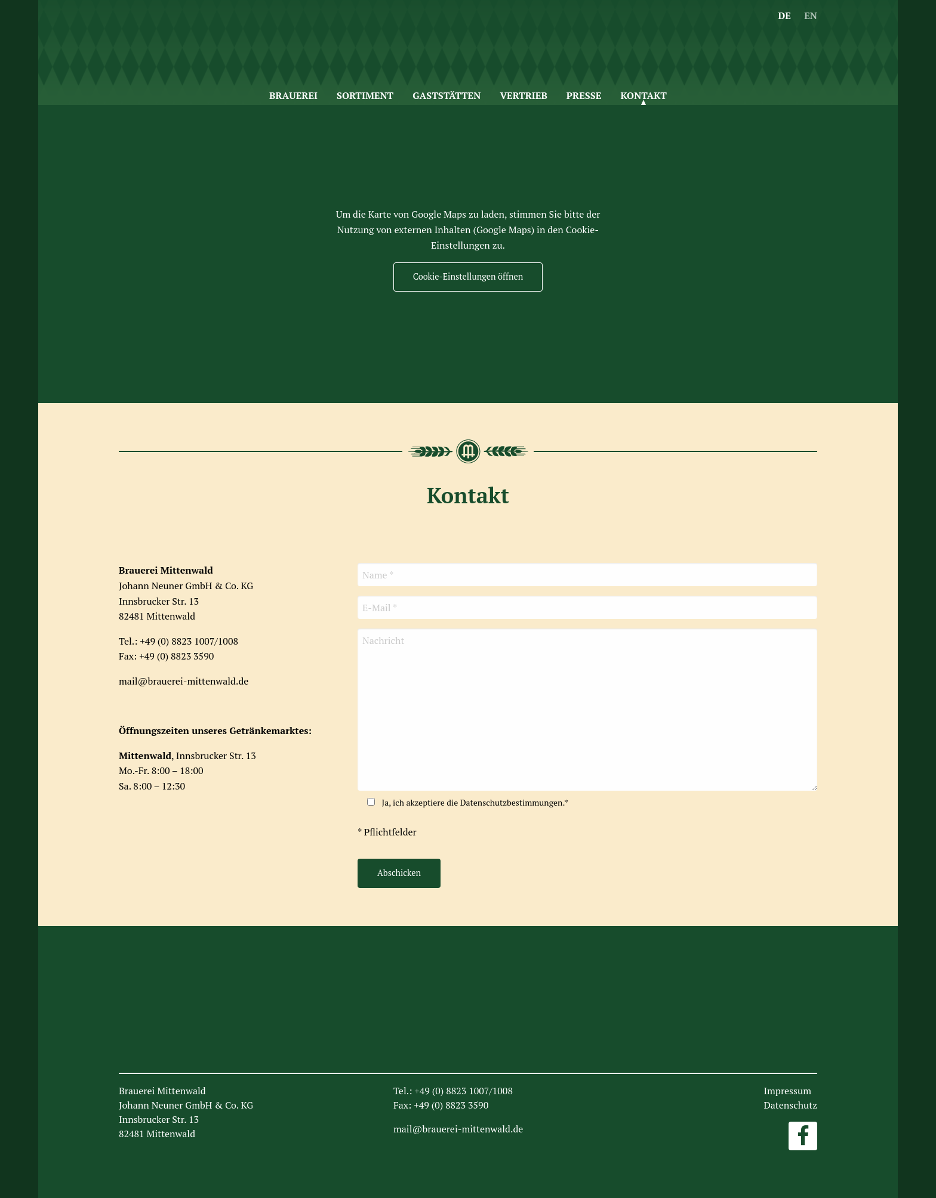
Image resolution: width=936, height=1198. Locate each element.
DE (784, 15)
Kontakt (643, 95)
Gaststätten (446, 95)
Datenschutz (790, 1105)
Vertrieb (523, 95)
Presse (584, 95)
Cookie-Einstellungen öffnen (468, 276)
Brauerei (293, 95)
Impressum (787, 1090)
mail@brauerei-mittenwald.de (458, 1128)
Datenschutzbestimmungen (511, 802)
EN (810, 15)
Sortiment (365, 95)
